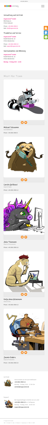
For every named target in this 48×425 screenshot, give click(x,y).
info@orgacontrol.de (12, 28)
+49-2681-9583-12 (20, 382)
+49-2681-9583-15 (13, 44)
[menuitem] (41, 6)
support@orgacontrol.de (13, 46)
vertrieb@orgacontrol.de (21, 387)
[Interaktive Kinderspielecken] (20, 6)
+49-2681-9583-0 (24, 1)
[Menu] (41, 6)
